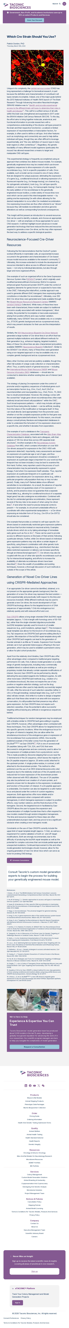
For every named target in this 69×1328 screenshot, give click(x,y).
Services (34, 1172)
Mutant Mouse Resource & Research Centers (29, 302)
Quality (34, 1128)
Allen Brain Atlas (54, 434)
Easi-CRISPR (12, 617)
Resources (35, 1150)
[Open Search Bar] (57, 4)
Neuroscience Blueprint (33, 347)
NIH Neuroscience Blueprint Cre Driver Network (38, 333)
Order (34, 1113)
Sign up (34, 1271)
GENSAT (31, 279)
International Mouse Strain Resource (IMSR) (29, 369)
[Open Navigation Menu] (64, 4)
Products (34, 1095)
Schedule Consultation (19, 860)
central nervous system (40, 88)
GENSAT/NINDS (14, 304)
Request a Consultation (34, 1047)
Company (34, 1220)
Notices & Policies (34, 1199)
